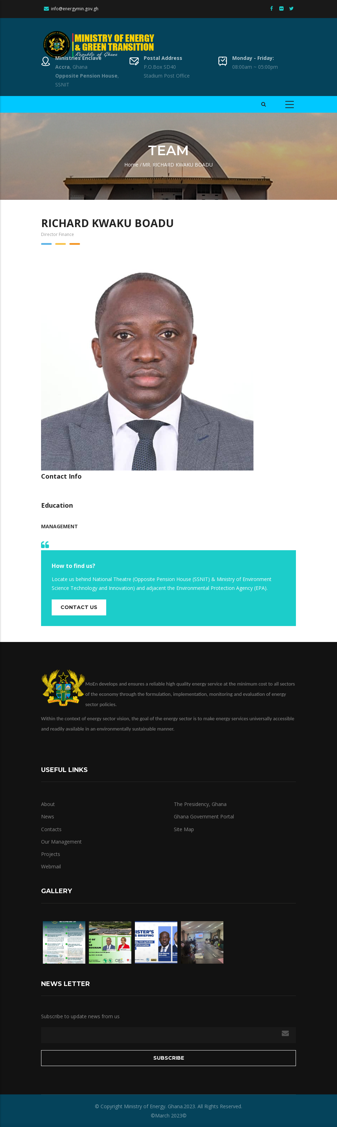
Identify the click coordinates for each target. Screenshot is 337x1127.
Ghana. (175, 1106)
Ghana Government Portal (204, 816)
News (47, 816)
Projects (50, 854)
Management (59, 526)
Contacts (51, 829)
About (48, 804)
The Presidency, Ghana (200, 804)
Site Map (184, 829)
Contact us (79, 607)
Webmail (51, 866)
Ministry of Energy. (145, 1106)
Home (131, 164)
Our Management (61, 841)
